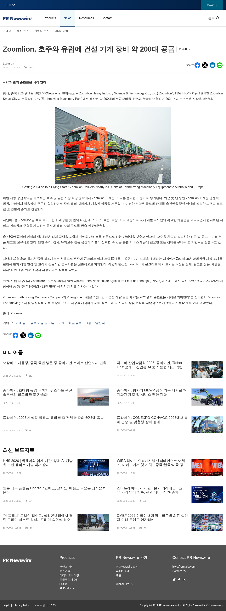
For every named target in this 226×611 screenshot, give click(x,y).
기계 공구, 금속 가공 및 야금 (35, 323)
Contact (107, 18)
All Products (66, 588)
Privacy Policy (21, 605)
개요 (8, 30)
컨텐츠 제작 (66, 566)
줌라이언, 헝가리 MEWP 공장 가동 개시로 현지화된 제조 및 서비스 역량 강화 (152, 392)
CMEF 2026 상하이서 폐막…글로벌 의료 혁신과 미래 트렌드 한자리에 (152, 518)
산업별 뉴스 (41, 30)
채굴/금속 (75, 323)
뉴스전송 (211, 4)
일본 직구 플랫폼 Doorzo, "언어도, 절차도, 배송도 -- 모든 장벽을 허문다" (55, 490)
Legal (5, 605)
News (67, 18)
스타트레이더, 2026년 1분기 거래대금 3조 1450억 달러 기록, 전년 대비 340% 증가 (149, 490)
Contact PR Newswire (191, 557)
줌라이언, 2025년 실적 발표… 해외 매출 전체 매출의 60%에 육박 (53, 418)
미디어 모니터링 (69, 575)
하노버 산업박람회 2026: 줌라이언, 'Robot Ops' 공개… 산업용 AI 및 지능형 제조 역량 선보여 (152, 365)
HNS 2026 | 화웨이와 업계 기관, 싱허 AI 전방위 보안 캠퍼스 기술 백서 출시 (38, 463)
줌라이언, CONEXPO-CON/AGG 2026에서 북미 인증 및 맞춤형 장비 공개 (152, 420)
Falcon (63, 583)
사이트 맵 (40, 605)
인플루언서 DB (68, 579)
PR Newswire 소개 (132, 557)
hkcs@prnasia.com (183, 566)
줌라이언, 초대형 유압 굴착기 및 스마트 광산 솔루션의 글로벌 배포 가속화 (37, 392)
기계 (61, 323)
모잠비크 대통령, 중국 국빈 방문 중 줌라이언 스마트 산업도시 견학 (54, 363)
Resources (86, 18)
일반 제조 (101, 323)
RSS (53, 605)
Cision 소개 (123, 570)
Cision (209, 605)
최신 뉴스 (23, 30)
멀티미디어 (61, 30)
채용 (118, 575)
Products (50, 18)
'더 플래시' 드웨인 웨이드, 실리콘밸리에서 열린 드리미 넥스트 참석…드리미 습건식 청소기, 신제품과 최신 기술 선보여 (39, 518)
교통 (88, 323)
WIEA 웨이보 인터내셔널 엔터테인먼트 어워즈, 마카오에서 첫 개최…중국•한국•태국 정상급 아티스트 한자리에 (152, 463)
